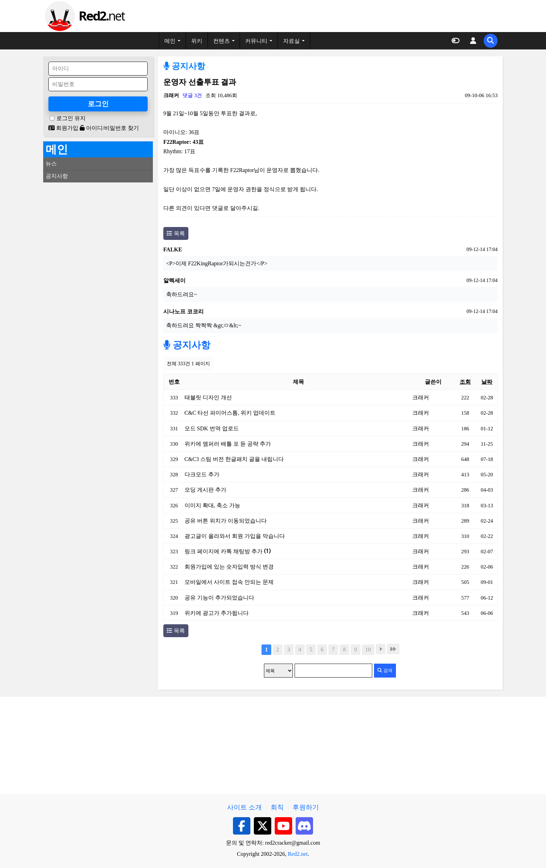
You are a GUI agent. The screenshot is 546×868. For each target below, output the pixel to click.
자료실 (291, 41)
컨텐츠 (221, 41)
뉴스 (51, 163)
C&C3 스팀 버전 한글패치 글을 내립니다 (234, 459)
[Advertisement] (98, 231)
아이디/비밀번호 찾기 (109, 128)
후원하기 (305, 807)
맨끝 (393, 649)
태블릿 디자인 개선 (208, 397)
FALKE (172, 249)
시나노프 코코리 (183, 311)
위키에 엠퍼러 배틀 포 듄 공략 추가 (228, 444)
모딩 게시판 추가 (205, 490)
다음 (380, 649)
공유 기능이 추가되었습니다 (219, 598)
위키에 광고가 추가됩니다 (217, 613)
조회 (465, 382)
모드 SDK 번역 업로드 (212, 428)
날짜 (486, 382)
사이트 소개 (244, 807)
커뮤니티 (256, 41)
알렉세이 (174, 280)
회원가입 (63, 128)
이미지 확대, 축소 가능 (212, 505)
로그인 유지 (71, 118)
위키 (196, 41)
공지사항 (184, 66)
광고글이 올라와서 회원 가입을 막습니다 (235, 536)
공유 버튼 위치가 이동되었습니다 (226, 521)
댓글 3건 (192, 95)
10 (368, 649)
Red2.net (297, 854)
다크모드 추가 (202, 474)
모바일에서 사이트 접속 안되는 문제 (229, 582)
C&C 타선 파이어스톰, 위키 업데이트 (230, 413)
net (101, 15)
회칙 (277, 807)
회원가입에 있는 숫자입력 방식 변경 (229, 567)
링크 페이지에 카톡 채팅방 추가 (228, 551)
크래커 (171, 95)
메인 (170, 41)
